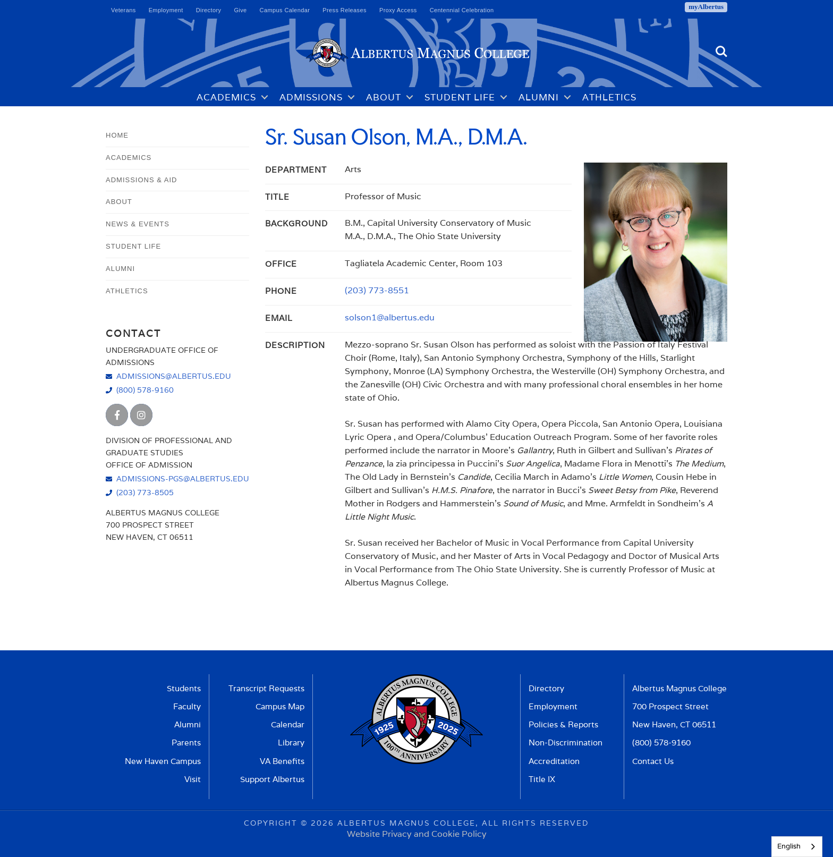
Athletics (609, 97)
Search (721, 51)
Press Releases (344, 10)
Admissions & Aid (141, 180)
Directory (209, 10)
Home (117, 135)
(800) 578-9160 (145, 390)
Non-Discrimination (565, 742)
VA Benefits (282, 761)
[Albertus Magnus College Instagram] (141, 415)
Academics (226, 97)
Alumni (538, 97)
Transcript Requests (266, 688)
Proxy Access (398, 10)
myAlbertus (706, 7)
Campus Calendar (285, 10)
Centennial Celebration (462, 10)
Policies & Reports (563, 724)
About (383, 97)
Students (184, 688)
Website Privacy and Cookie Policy (417, 833)
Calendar (287, 724)
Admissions (311, 97)
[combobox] (796, 846)
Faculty (187, 706)
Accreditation (554, 761)
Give (240, 10)
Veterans (123, 10)
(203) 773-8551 (377, 290)
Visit (192, 779)
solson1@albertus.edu (390, 317)
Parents (186, 742)
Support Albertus (272, 779)
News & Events (137, 224)
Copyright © (276, 823)
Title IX (542, 779)
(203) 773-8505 (145, 492)
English (789, 846)
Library (291, 742)
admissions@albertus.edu (173, 376)
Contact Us (653, 761)
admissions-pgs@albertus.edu (182, 478)
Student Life (459, 97)
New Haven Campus (163, 761)
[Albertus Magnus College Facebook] (117, 415)
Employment (166, 10)
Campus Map (280, 706)
